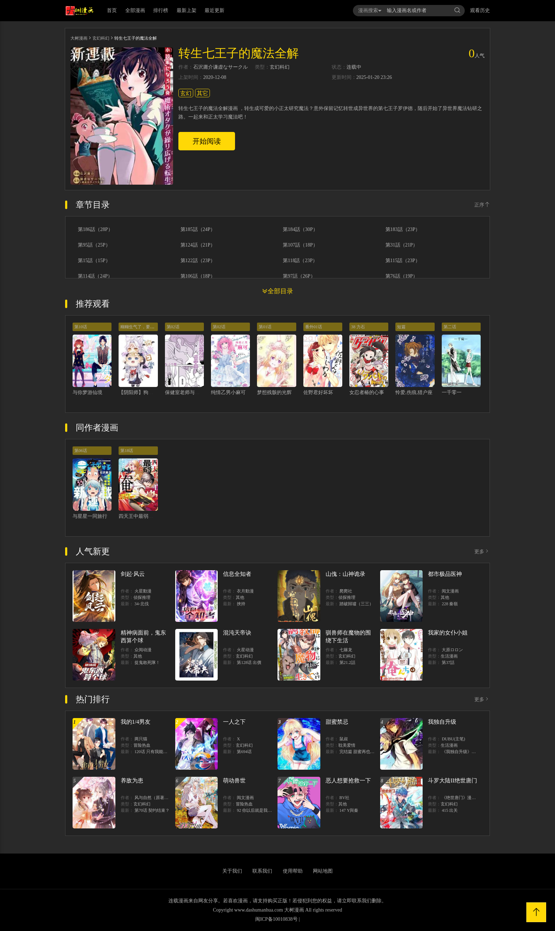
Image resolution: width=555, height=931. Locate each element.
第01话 (265, 326)
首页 (112, 10)
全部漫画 (135, 10)
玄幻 (185, 93)
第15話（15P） (94, 260)
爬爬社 (345, 591)
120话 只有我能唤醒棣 (155, 751)
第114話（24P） (95, 276)
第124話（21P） (198, 245)
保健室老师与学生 (185, 392)
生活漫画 (449, 656)
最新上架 (186, 10)
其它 (202, 93)
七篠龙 (345, 649)
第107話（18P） (300, 245)
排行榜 (160, 10)
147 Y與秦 (349, 810)
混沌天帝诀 (237, 633)
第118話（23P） (300, 260)
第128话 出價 (249, 662)
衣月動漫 (245, 591)
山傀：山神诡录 (345, 574)
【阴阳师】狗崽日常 (141, 392)
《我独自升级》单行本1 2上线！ (472, 751)
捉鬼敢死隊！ (147, 662)
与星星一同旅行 (90, 516)
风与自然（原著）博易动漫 (160, 797)
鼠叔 (343, 738)
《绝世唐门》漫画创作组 (465, 797)
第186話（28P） (95, 229)
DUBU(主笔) (453, 738)
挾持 (241, 603)
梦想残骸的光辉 (274, 392)
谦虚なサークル (230, 67)
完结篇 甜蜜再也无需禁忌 (363, 751)
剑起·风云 (133, 574)
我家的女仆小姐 (448, 633)
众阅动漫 (143, 649)
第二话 (450, 326)
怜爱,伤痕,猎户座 (414, 392)
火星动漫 (245, 649)
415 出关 (450, 810)
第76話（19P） (401, 276)
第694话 (244, 751)
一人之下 (234, 722)
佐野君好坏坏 (318, 392)
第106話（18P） (198, 276)
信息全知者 (237, 574)
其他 (240, 597)
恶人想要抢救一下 (348, 780)
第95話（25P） (94, 245)
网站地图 (323, 871)
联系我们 (262, 871)
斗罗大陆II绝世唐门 (452, 780)
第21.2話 (347, 662)
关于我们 (232, 871)
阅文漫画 (450, 591)
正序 (482, 205)
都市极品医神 (445, 574)
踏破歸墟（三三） (356, 603)
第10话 (80, 326)
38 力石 (358, 326)
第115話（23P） (402, 260)
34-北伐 (142, 603)
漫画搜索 (370, 10)
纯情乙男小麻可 (228, 392)
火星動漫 (143, 591)
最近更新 (214, 10)
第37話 (448, 662)
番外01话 (313, 326)
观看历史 (480, 10)
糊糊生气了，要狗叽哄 (141, 326)
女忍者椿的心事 (366, 392)
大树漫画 (78, 38)
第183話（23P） (402, 229)
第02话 (173, 326)
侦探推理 (141, 597)
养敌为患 (132, 780)
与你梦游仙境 (87, 392)
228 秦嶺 (450, 603)
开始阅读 (207, 141)
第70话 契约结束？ (152, 810)
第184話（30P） (300, 229)
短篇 (401, 326)
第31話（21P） (401, 245)
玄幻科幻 (100, 38)
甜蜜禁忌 (337, 722)
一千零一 (452, 392)
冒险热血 (141, 745)
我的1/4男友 (135, 722)
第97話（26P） (299, 276)
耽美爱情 (346, 745)
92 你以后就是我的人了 (258, 810)
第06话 (80, 450)
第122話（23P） (198, 260)
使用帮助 (293, 871)
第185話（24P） (198, 229)
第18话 (126, 450)
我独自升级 (442, 722)
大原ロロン (452, 649)
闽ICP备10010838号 (276, 919)
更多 (482, 551)
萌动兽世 (234, 780)
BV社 (344, 797)
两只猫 (141, 738)
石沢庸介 (203, 67)
